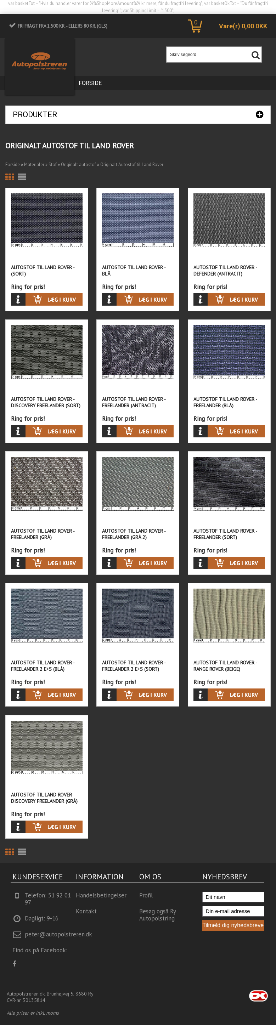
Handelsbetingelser (101, 895)
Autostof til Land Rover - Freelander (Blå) (225, 402)
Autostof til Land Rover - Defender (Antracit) (225, 270)
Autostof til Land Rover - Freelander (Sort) (225, 534)
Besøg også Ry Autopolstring (157, 914)
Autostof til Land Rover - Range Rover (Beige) (225, 665)
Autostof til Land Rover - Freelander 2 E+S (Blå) (42, 665)
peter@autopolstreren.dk (58, 934)
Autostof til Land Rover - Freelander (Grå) (42, 534)
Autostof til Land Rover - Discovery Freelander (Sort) (45, 402)
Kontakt (86, 911)
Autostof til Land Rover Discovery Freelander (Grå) (44, 798)
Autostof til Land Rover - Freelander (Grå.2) (133, 534)
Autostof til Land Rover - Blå (133, 270)
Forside (90, 83)
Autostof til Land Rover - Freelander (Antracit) (133, 402)
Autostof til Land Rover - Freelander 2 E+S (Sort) (133, 665)
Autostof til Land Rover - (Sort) (42, 270)
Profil (146, 895)
